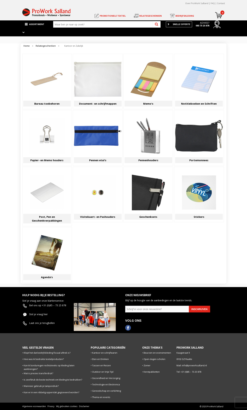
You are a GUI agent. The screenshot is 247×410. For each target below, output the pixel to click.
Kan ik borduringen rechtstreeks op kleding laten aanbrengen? (49, 367)
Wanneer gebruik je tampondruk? (41, 386)
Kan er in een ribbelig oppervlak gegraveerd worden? (51, 392)
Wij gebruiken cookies (66, 406)
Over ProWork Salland (196, 3)
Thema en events (101, 397)
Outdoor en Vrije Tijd (102, 371)
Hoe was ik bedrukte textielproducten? (44, 359)
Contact (221, 3)
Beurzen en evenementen (157, 352)
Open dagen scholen (154, 359)
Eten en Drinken (100, 359)
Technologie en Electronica (106, 384)
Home (26, 46)
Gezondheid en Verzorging (106, 378)
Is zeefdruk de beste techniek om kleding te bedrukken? (53, 379)
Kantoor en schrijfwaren (104, 352)
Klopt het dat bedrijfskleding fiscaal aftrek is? (47, 352)
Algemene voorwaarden (34, 406)
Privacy (51, 406)
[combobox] (103, 24)
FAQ (213, 3)
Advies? (204, 22)
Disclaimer (84, 406)
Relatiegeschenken (46, 46)
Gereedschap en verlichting (106, 390)
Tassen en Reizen (101, 365)
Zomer (147, 365)
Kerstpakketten (152, 371)
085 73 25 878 (202, 25)
